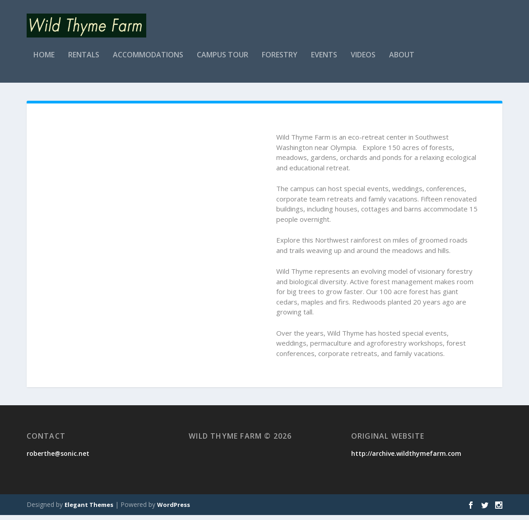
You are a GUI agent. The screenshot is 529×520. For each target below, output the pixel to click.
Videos (363, 60)
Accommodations (148, 60)
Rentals (83, 60)
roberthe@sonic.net (58, 458)
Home (44, 60)
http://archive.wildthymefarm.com (406, 458)
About (401, 60)
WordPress (173, 510)
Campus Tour (222, 60)
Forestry (279, 60)
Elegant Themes (89, 510)
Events (324, 60)
